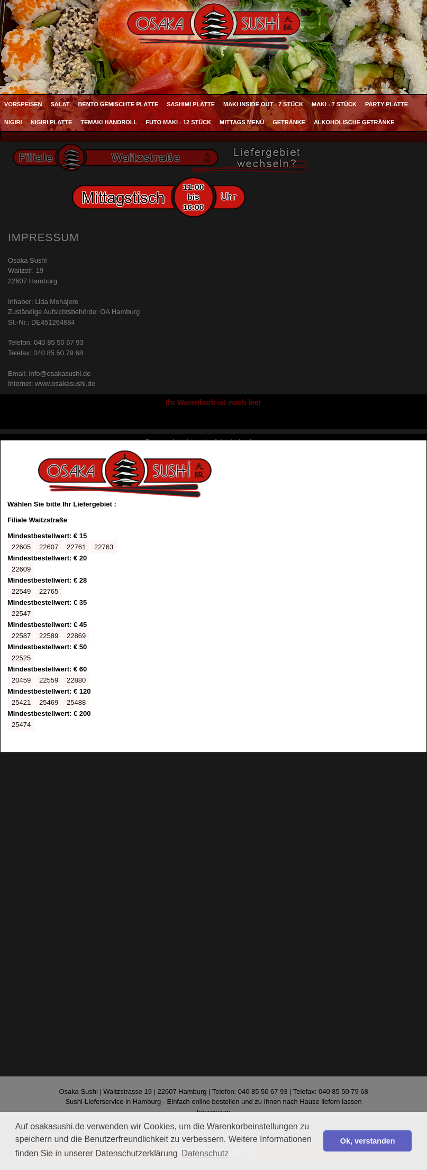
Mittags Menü (242, 122)
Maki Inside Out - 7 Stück (263, 104)
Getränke (288, 122)
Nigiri (13, 122)
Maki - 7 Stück (334, 104)
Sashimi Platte (191, 104)
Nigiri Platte (51, 122)
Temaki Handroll (108, 122)
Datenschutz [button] (205, 1153)
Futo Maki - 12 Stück (178, 122)
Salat (60, 104)
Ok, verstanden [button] (367, 1141)
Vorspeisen (23, 104)
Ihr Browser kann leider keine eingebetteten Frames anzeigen (125, 596)
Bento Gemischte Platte (118, 104)
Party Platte (386, 104)
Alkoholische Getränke (354, 122)
